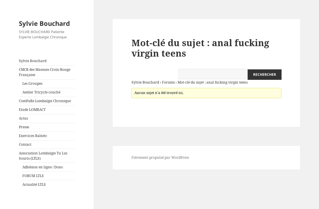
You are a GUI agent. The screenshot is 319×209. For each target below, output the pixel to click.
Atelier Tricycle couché (41, 92)
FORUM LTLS (33, 175)
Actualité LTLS (34, 184)
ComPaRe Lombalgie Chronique (45, 100)
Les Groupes (32, 83)
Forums (168, 82)
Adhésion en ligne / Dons (42, 167)
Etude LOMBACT (32, 109)
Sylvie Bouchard (44, 23)
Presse (24, 127)
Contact (25, 144)
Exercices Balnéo (33, 135)
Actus (23, 118)
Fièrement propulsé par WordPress (160, 157)
